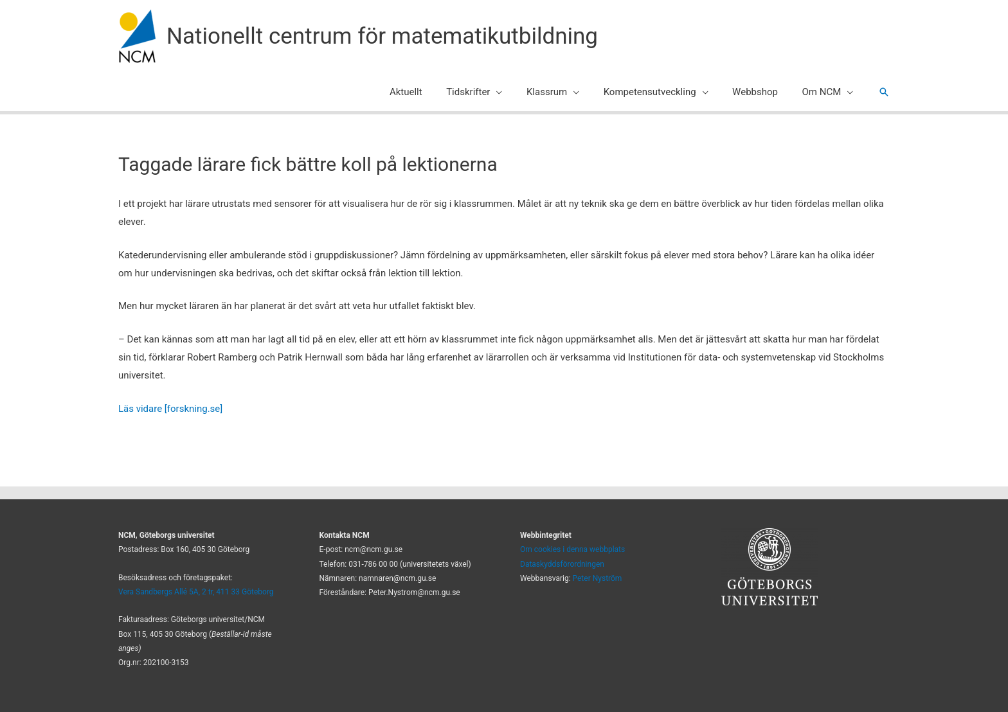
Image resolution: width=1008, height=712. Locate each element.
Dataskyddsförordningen (562, 564)
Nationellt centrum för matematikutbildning (382, 36)
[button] (884, 92)
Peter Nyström (597, 578)
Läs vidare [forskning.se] (170, 408)
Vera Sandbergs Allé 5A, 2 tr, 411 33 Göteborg (196, 591)
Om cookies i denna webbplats (572, 549)
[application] (518, 92)
